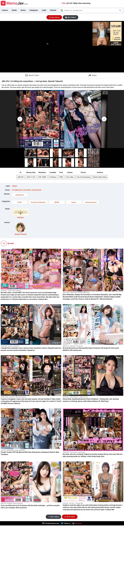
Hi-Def (19, 202)
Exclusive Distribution (38, 202)
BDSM (57, 202)
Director (53, 10)
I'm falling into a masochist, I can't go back (26, 190)
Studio (14, 10)
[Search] (91, 10)
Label (44, 10)
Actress (5, 10)
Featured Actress (91, 202)
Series (23, 10)
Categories (33, 10)
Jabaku (14, 186)
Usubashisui (19, 195)
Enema (73, 202)
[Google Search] (120, 10)
